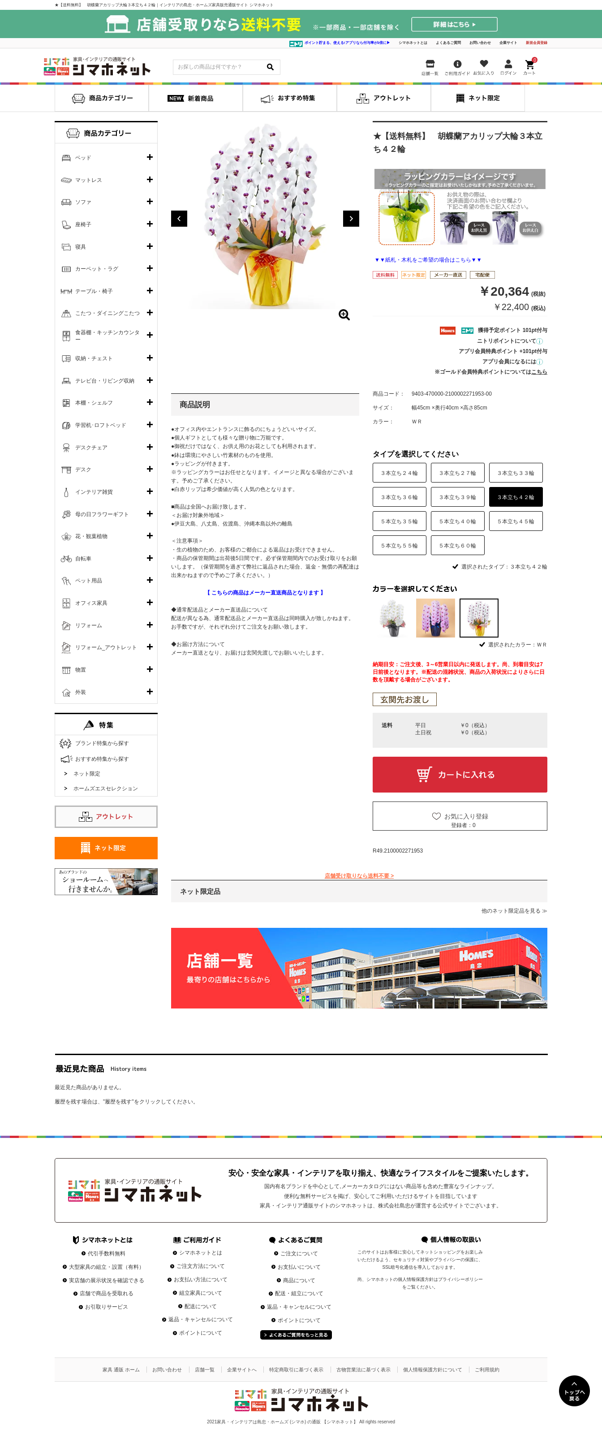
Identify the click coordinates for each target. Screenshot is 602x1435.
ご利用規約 (487, 1369)
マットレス (88, 180)
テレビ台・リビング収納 (104, 381)
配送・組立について (299, 1293)
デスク (83, 469)
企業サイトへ (242, 1369)
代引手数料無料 (106, 1253)
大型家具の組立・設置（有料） (106, 1267)
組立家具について (200, 1293)
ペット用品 (88, 580)
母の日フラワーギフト (102, 514)
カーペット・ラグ (96, 269)
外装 (80, 692)
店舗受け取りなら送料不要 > (359, 876)
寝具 (80, 247)
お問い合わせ (480, 43)
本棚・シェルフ (94, 403)
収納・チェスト (94, 358)
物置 (80, 670)
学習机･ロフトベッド (100, 425)
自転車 (83, 559)
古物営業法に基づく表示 (363, 1369)
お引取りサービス (106, 1307)
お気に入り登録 (466, 816)
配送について (201, 1306)
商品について (299, 1280)
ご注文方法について (200, 1266)
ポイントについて (200, 1333)
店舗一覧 (205, 1369)
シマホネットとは (413, 43)
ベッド (83, 158)
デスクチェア (91, 447)
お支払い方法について (201, 1279)
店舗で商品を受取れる (106, 1293)
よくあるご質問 (448, 43)
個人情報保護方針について (432, 1369)
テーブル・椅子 (94, 291)
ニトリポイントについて (510, 341)
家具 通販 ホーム (121, 1369)
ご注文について (299, 1253)
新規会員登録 (536, 43)
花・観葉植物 (91, 536)
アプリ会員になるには (512, 361)
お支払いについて (299, 1267)
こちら (539, 372)
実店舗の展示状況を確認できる (106, 1280)
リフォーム (88, 625)
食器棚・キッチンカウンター (107, 336)
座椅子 (83, 224)
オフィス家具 (91, 603)
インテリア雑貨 (94, 492)
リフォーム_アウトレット (106, 647)
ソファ (83, 202)
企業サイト (508, 43)
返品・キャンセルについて (200, 1319)
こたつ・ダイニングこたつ (107, 313)
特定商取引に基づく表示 (296, 1369)
